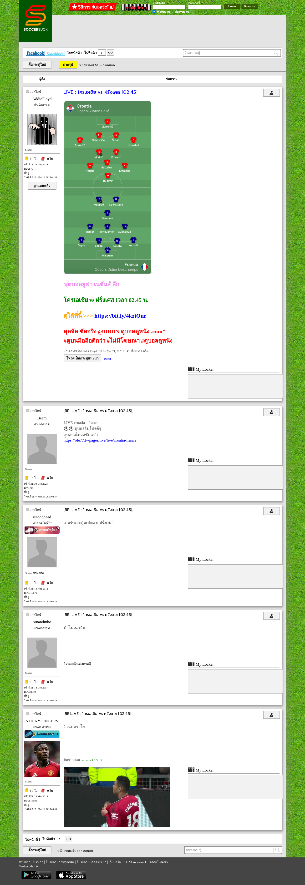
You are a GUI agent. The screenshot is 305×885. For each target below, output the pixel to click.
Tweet (107, 358)
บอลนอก (109, 65)
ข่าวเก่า (38, 862)
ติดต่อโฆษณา (158, 862)
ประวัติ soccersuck (135, 862)
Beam (42, 418)
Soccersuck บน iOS (92, 760)
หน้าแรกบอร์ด (88, 65)
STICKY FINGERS (42, 721)
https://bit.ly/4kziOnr (120, 316)
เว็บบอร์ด (115, 862)
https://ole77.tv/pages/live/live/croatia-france (100, 440)
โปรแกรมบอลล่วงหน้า (91, 862)
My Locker (201, 369)
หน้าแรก (24, 862)
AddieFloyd (41, 99)
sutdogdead (42, 517)
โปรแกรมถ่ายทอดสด (60, 862)
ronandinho (42, 622)
